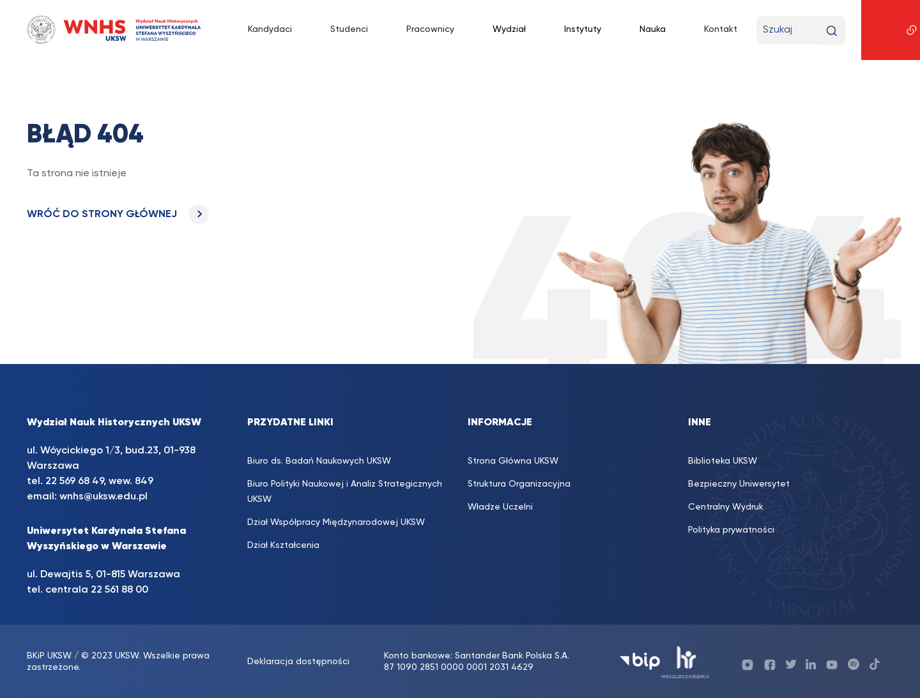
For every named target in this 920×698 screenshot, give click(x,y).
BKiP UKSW (49, 655)
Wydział (509, 29)
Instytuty (582, 29)
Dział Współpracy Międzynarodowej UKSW (336, 522)
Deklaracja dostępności (298, 661)
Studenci (349, 29)
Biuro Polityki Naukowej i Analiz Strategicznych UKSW (344, 492)
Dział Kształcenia (283, 545)
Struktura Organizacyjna (519, 484)
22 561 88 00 (119, 590)
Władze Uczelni (500, 507)
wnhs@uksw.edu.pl (103, 497)
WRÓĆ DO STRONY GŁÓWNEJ (118, 214)
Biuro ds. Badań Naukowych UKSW (319, 461)
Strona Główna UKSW (513, 461)
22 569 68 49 (74, 481)
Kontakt (720, 29)
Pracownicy (430, 29)
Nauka (653, 29)
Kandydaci (270, 29)
